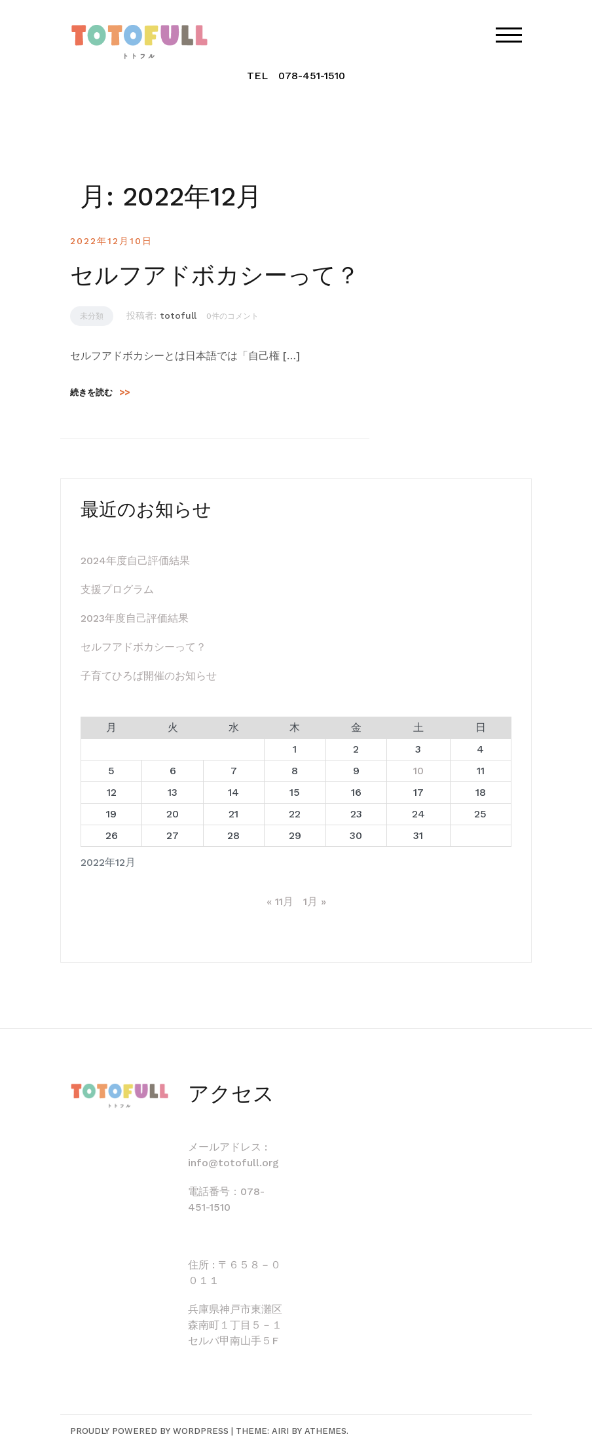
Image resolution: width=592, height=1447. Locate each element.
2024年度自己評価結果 (135, 560)
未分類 (91, 316)
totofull (178, 315)
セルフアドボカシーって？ (215, 275)
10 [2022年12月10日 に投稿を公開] (418, 770)
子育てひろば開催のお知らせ (149, 676)
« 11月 (280, 901)
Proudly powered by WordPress (149, 1431)
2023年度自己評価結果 (135, 618)
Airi (280, 1431)
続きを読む (100, 392)
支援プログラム (117, 589)
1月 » (314, 901)
